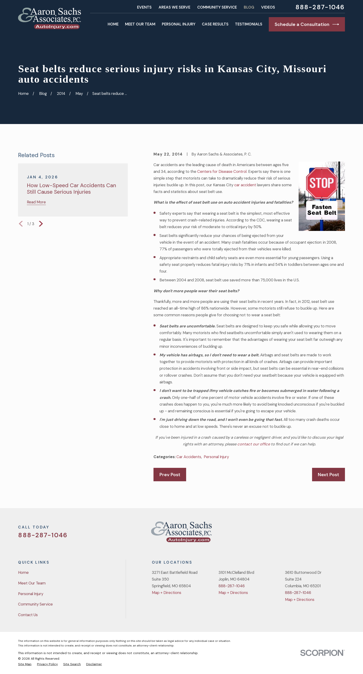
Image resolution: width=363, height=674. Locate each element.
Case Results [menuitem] (215, 24)
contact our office (253, 444)
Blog (249, 7)
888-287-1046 (320, 7)
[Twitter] (305, 533)
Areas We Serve (174, 7)
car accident (245, 184)
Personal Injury (216, 456)
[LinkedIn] (342, 533)
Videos (268, 7)
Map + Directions (166, 592)
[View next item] (41, 223)
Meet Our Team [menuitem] (140, 24)
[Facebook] (317, 533)
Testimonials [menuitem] (248, 24)
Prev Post (170, 475)
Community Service (217, 7)
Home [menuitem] (113, 24)
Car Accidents (188, 456)
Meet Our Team (32, 583)
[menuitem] (24, 664)
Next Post (328, 475)
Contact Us (28, 614)
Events (144, 7)
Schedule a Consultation (307, 24)
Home (23, 572)
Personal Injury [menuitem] (178, 24)
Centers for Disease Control (222, 171)
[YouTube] (329, 533)
